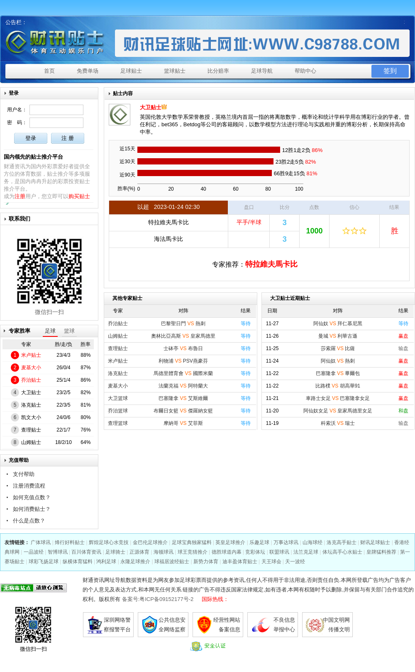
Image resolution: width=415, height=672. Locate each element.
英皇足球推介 (230, 542)
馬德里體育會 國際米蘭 (183, 373)
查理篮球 (118, 423)
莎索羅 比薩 (338, 348)
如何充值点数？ (32, 497)
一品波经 (34, 552)
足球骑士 (115, 552)
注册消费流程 (29, 486)
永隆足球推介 (135, 561)
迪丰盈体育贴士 (239, 561)
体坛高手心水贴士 (342, 552)
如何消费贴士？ (32, 509)
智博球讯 (58, 552)
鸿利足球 (106, 561)
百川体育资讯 (86, 552)
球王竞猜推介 (193, 552)
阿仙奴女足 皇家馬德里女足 (338, 411)
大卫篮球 (118, 398)
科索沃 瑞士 (338, 423)
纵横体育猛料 (78, 561)
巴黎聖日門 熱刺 (183, 323)
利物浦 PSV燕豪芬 (183, 361)
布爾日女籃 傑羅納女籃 (183, 411)
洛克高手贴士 (341, 542)
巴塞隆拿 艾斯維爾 (183, 398)
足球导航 (262, 71)
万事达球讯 (285, 542)
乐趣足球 (259, 542)
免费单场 (87, 71)
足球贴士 (131, 71)
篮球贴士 (175, 71)
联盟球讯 (279, 552)
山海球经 (312, 542)
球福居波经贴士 (171, 561)
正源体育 (139, 552)
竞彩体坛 (255, 552)
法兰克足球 (305, 552)
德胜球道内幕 (227, 552)
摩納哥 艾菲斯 (183, 423)
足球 (50, 331)
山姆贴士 (31, 442)
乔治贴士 (31, 380)
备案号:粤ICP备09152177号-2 (158, 599)
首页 (49, 71)
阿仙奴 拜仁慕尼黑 (338, 323)
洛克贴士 (31, 405)
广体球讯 (41, 542)
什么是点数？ (29, 520)
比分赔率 (218, 71)
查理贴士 (31, 430)
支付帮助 (23, 474)
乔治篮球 (118, 411)
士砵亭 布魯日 (183, 348)
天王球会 (271, 561)
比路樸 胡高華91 (337, 386)
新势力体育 (205, 561)
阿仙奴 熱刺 (338, 361)
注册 (20, 196)
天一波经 (295, 561)
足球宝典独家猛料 (192, 542)
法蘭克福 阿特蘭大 (183, 386)
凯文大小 (31, 417)
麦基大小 (31, 367)
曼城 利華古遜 (338, 336)
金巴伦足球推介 (150, 542)
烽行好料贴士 (70, 542)
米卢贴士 (31, 355)
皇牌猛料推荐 (381, 552)
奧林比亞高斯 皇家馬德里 (183, 336)
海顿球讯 (163, 552)
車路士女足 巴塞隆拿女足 (338, 398)
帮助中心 (305, 71)
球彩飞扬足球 (44, 561)
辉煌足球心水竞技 (109, 542)
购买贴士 (79, 196)
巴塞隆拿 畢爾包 (338, 373)
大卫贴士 (31, 392)
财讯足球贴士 (375, 542)
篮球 (69, 331)
